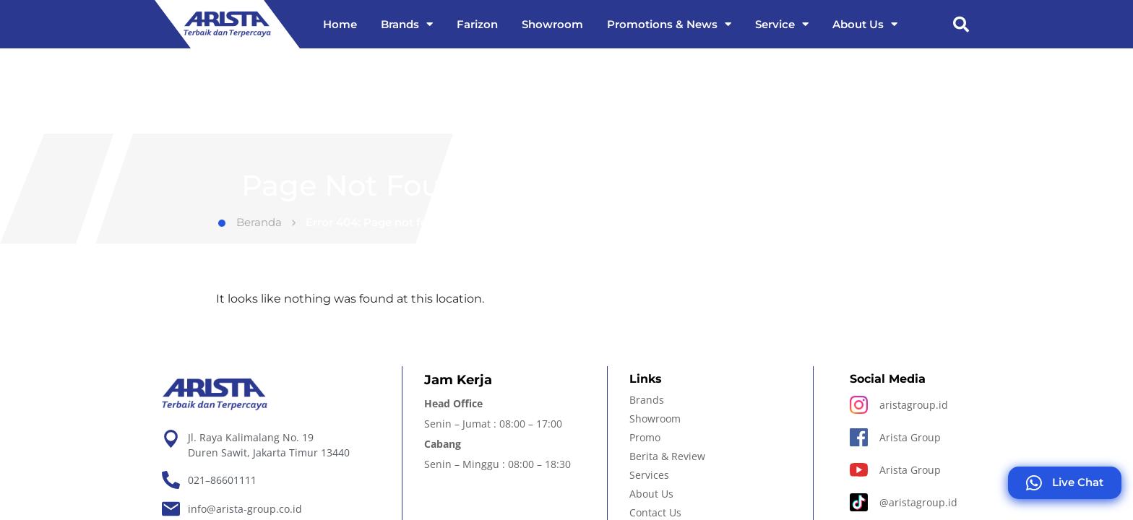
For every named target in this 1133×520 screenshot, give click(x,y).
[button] (961, 24)
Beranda (250, 222)
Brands (407, 24)
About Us (864, 24)
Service (782, 24)
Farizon (477, 24)
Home (340, 24)
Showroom (552, 24)
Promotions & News (669, 24)
